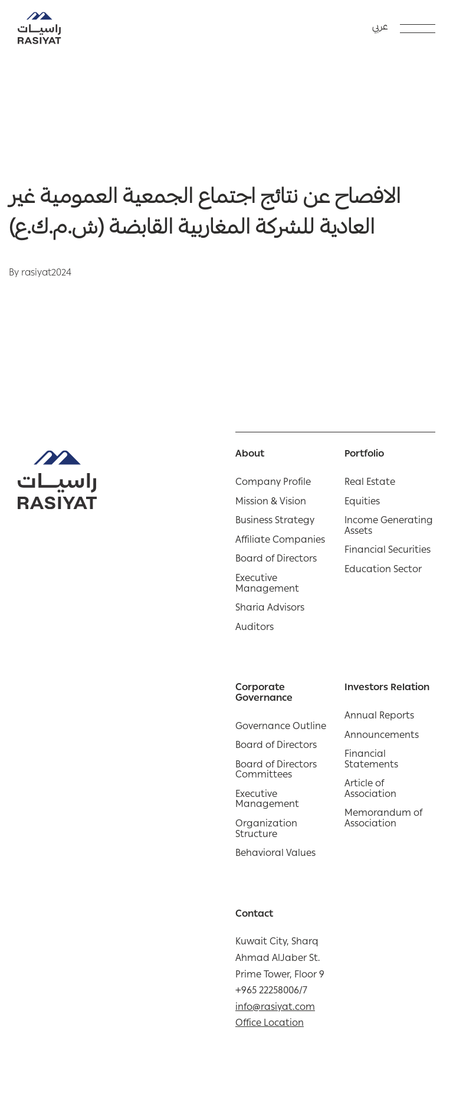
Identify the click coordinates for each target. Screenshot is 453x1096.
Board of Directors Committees (276, 771)
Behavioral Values (275, 854)
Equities (362, 503)
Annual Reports (379, 717)
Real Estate (369, 483)
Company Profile (273, 483)
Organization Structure (266, 830)
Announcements (381, 736)
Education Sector (383, 571)
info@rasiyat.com (275, 1008)
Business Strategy (274, 522)
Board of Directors (276, 560)
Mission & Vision (270, 503)
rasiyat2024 (46, 273)
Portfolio (364, 455)
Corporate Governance (264, 694)
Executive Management (267, 585)
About (249, 455)
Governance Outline (280, 728)
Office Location (269, 1024)
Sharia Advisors (269, 609)
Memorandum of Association (383, 819)
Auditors (254, 629)
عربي (380, 27)
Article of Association (370, 790)
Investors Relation (386, 689)
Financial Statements (371, 760)
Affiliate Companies (280, 541)
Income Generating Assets (388, 527)
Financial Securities (387, 551)
